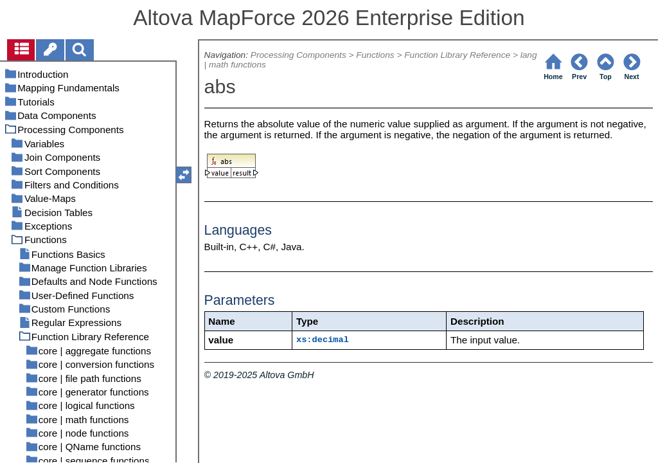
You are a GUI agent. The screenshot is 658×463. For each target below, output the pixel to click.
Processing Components (298, 55)
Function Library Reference (457, 55)
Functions (375, 55)
